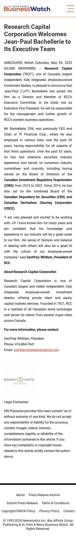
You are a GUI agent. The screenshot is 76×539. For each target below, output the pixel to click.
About (20, 495)
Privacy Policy (49, 511)
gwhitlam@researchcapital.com (36, 350)
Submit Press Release (21, 503)
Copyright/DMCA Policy (18, 511)
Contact (69, 511)
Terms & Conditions (56, 503)
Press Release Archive (44, 495)
